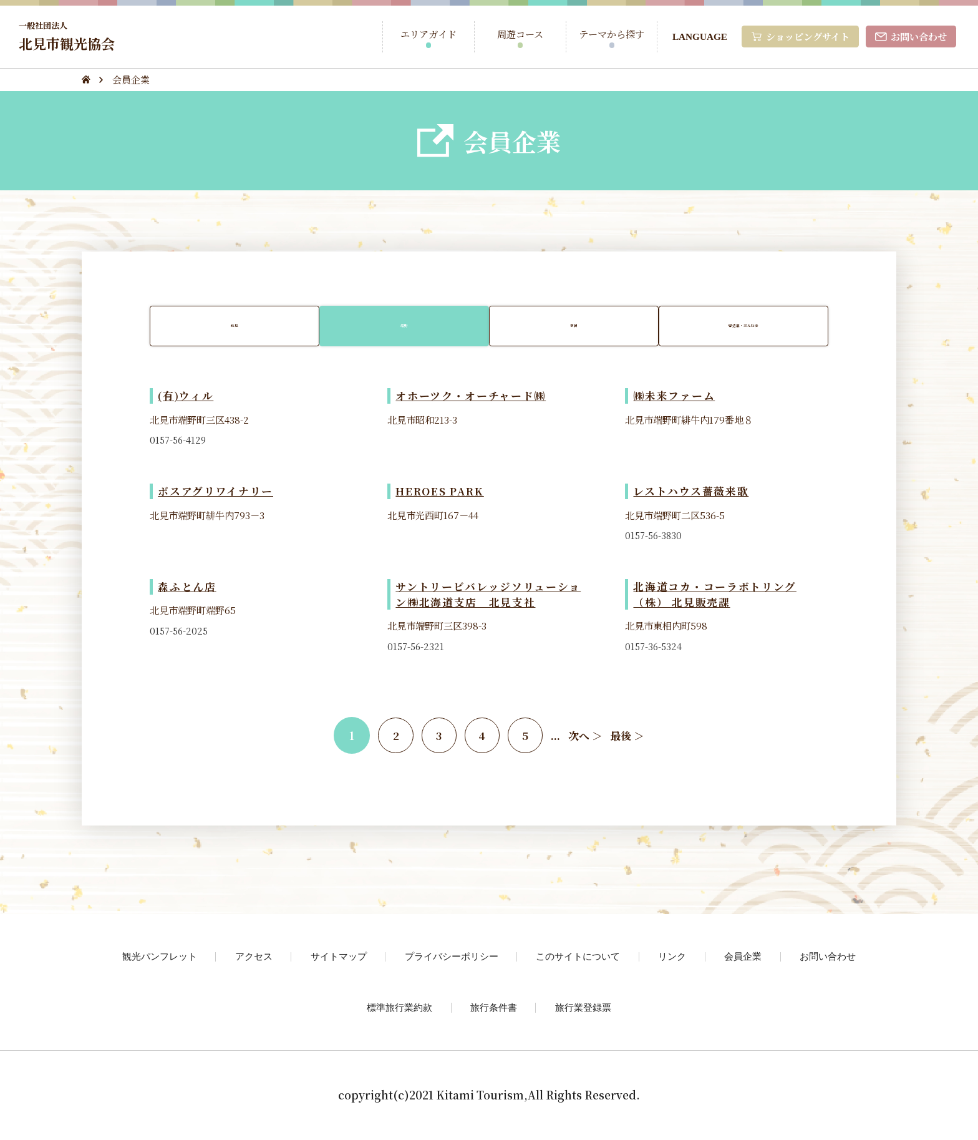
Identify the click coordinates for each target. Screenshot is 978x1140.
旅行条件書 (493, 1009)
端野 (403, 326)
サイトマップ (339, 958)
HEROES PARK (441, 492)
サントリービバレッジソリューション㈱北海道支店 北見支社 (488, 595)
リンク (672, 958)
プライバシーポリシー (451, 958)
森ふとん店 (187, 588)
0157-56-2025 (180, 632)
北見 (232, 326)
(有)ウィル (186, 397)
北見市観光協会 (69, 36)
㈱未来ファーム (674, 397)
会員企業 (743, 958)
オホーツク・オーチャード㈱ (470, 397)
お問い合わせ (828, 958)
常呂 (574, 326)
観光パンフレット (159, 958)
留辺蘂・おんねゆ (746, 326)
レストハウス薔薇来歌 (690, 492)
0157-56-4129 (179, 441)
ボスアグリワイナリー (215, 492)
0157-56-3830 (655, 536)
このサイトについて (578, 958)
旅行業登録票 (583, 1009)
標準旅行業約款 (399, 1009)
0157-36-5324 (654, 647)
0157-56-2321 (417, 647)
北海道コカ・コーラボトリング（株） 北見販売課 (714, 595)
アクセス (254, 958)
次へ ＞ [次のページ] (588, 736)
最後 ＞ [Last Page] (631, 736)
